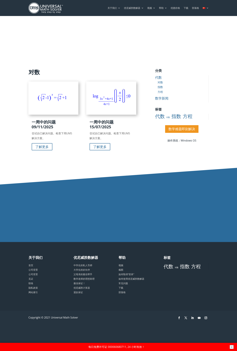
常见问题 (123, 283)
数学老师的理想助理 (84, 278)
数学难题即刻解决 (181, 129)
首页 (31, 265)
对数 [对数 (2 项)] (168, 117)
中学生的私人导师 (83, 265)
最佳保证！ (79, 283)
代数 (158, 77)
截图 (121, 269)
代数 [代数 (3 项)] (160, 116)
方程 (160, 92)
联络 (31, 283)
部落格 (195, 8)
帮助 (161, 8)
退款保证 (78, 292)
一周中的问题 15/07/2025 (102, 124)
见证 (31, 278)
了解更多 (42, 146)
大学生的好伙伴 (82, 269)
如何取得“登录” (126, 274)
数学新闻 (161, 98)
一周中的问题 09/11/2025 (44, 124)
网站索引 (33, 292)
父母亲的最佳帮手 (83, 274)
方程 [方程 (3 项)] (187, 116)
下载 (186, 8)
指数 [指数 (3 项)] (176, 116)
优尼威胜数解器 (132, 8)
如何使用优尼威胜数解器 (131, 278)
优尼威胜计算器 (82, 287)
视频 (149, 8)
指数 (160, 87)
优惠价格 (175, 8)
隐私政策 (33, 287)
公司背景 (33, 269)
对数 (160, 82)
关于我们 (112, 8)
